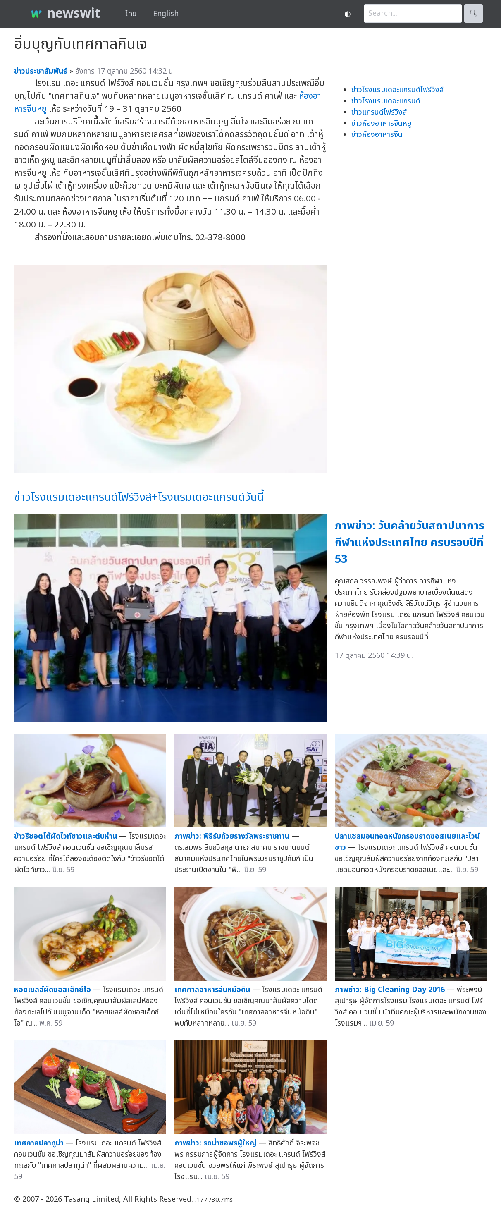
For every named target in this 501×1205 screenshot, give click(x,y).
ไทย (130, 13)
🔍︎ (473, 13)
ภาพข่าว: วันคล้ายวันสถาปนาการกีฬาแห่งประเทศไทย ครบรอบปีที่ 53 (409, 542)
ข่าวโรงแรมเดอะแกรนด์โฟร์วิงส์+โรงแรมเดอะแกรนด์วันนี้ (139, 497)
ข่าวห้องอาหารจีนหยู (381, 123)
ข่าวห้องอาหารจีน (377, 134)
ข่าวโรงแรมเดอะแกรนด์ (385, 101)
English (166, 13)
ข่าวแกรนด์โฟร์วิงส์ (379, 112)
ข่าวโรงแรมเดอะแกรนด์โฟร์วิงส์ (397, 90)
